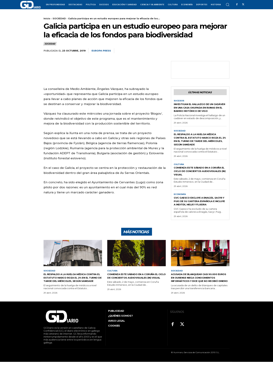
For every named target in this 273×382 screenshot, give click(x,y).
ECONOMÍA (180, 206)
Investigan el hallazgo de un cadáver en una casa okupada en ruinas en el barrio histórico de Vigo (200, 110)
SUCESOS (179, 101)
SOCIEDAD (59, 18)
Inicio (47, 18)
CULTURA (179, 172)
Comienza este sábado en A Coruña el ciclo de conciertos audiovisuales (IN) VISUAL (199, 181)
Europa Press (101, 50)
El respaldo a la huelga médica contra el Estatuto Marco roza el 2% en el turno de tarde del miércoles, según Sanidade (199, 145)
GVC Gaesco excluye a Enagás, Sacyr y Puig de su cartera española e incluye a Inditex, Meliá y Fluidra (199, 214)
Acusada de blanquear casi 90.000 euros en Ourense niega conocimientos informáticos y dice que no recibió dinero (197, 296)
